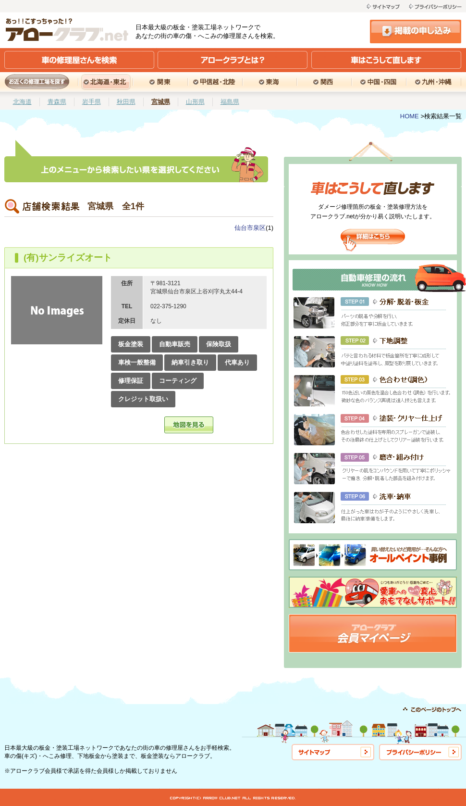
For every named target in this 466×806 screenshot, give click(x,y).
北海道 (22, 101)
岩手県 (91, 101)
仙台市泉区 (250, 227)
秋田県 (126, 101)
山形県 (195, 101)
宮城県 (160, 101)
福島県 (230, 101)
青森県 (57, 101)
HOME (409, 116)
